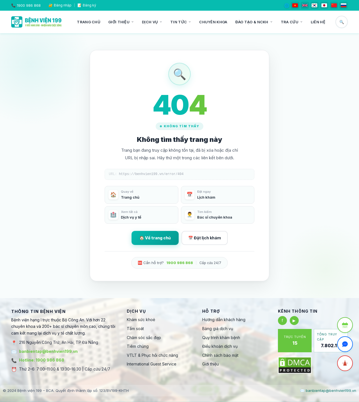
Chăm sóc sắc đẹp (144, 337)
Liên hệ (318, 22)
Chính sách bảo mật (220, 355)
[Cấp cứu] (345, 363)
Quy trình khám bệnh (221, 337)
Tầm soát (135, 328)
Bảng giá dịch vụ (217, 328)
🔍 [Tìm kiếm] (341, 22)
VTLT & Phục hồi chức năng (152, 355)
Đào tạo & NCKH (254, 22)
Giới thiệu (121, 22)
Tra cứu (292, 22)
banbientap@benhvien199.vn (48, 351)
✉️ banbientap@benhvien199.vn (328, 390)
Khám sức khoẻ (141, 319)
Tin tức (180, 22)
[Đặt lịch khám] (345, 325)
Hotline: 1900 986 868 (41, 360)
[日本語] (324, 5)
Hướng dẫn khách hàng (223, 319)
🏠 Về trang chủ (155, 237)
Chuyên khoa (213, 22)
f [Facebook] (282, 320)
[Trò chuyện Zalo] (345, 344)
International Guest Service (151, 364)
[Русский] (343, 5)
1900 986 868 (29, 5)
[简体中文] (334, 5)
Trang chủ (88, 22)
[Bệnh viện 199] (36, 22)
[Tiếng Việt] (295, 5)
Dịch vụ (152, 22)
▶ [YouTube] (294, 320)
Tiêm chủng (138, 346)
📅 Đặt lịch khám (204, 237)
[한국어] (314, 5)
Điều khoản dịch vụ (220, 346)
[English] (305, 5)
